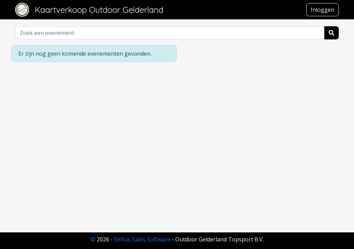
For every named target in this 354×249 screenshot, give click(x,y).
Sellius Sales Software (142, 239)
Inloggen (322, 9)
